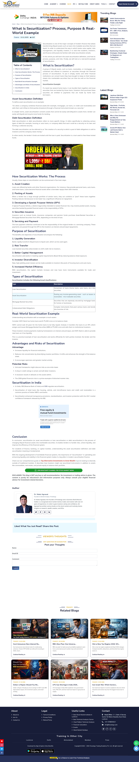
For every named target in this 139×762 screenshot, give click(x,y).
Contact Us (16, 720)
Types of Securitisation (22, 78)
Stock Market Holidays (80, 730)
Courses (63, 4)
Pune (107, 740)
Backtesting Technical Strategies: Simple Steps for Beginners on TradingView (118, 54)
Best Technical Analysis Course (83, 719)
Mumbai (88, 740)
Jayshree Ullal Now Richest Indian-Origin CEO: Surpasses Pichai (119, 97)
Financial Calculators (80, 725)
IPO (74, 4)
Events (75, 727)
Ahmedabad (68, 740)
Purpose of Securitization (23, 75)
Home (46, 4)
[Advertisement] (54, 584)
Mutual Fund (83, 4)
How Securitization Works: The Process (27, 72)
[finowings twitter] (103, 729)
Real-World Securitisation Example (26, 81)
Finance (16, 37)
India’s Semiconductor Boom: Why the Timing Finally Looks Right (117, 20)
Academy (53, 4)
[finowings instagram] (110, 729)
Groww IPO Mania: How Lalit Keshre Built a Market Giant (118, 130)
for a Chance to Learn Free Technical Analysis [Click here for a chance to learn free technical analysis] (69, 758)
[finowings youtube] (2, 741)
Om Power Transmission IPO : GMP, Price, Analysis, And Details (119, 31)
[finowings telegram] (136, 748)
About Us (16, 715)
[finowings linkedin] (114, 729)
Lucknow (29, 740)
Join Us (15, 717)
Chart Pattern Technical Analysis (83, 722)
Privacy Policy (47, 717)
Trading (112, 25)
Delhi (49, 740)
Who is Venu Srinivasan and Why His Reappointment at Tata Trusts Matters (118, 119)
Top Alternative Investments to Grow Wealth (58, 461)
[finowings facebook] (107, 729)
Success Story (113, 102)
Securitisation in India (22, 88)
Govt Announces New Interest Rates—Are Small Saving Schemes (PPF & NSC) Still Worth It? (118, 42)
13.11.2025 (24, 37)
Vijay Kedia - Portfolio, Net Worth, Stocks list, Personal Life (117, 107)
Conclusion (18, 91)
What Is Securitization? (22, 69)
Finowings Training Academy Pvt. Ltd (101, 746)
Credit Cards (94, 4)
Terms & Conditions (49, 715)
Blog (69, 4)
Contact (112, 4)
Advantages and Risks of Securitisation (27, 84)
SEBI (46, 386)
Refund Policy (47, 720)
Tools (103, 4)
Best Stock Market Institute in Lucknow (82, 716)
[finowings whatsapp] (136, 743)
